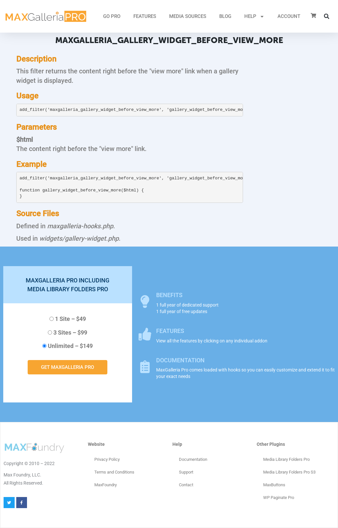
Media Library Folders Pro (286, 459)
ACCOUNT (288, 16)
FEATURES (144, 16)
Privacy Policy (107, 459)
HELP (254, 16)
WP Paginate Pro (278, 497)
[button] (326, 16)
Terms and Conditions (114, 472)
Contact (186, 484)
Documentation (193, 459)
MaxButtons (274, 484)
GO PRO (111, 16)
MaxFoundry (105, 484)
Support (186, 472)
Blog (225, 16)
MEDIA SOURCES (187, 16)
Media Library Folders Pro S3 (289, 472)
